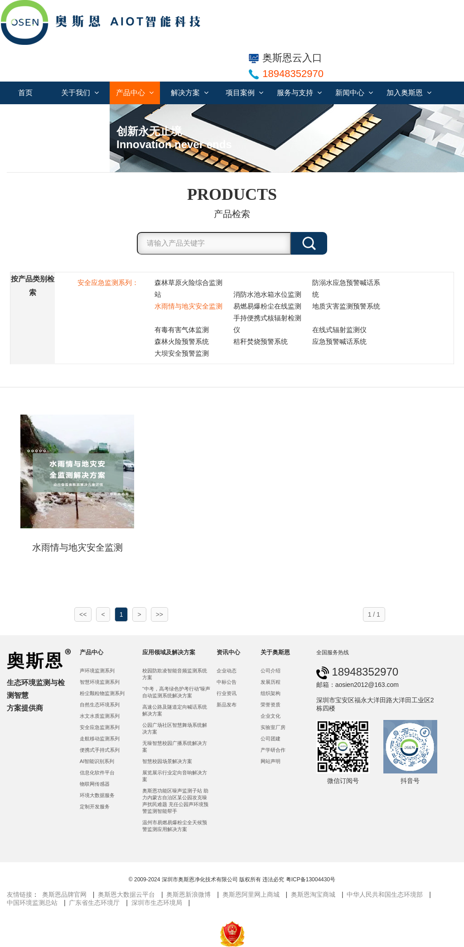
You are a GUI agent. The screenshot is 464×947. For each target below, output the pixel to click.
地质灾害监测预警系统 (346, 306)
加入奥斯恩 (409, 93)
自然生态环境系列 (100, 704)
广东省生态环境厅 (94, 902)
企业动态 (227, 670)
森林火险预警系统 (182, 341)
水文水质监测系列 (100, 716)
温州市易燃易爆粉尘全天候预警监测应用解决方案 (174, 826)
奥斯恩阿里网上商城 (251, 894)
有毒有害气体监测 (182, 329)
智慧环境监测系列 (100, 682)
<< (83, 614)
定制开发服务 (95, 806)
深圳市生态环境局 (156, 902)
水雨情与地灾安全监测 (188, 306)
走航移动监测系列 (100, 738)
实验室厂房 (273, 727)
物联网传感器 (95, 784)
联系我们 (29, 115)
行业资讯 (227, 693)
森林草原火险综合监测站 (188, 288)
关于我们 (80, 93)
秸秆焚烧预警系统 (260, 341)
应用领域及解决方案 (168, 652)
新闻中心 (354, 93)
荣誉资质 (270, 704)
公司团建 (270, 738)
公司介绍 (270, 670)
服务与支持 (299, 93)
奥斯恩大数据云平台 (126, 894)
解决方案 (189, 93)
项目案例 (244, 93)
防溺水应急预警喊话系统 (346, 288)
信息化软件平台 (97, 772)
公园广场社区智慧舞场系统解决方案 (174, 728)
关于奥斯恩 (275, 652)
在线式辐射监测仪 (339, 329)
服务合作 (84, 115)
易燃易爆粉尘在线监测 (267, 306)
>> (159, 614)
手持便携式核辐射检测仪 (267, 323)
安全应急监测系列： (108, 282)
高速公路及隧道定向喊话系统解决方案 (174, 710)
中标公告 (227, 682)
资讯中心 (228, 652)
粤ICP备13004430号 (310, 879)
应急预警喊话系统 (339, 341)
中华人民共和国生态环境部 (385, 894)
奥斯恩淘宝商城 (313, 894)
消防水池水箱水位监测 (267, 294)
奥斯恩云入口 (285, 57)
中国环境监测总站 (32, 902)
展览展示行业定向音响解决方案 (174, 776)
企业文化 (270, 716)
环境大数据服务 (97, 795)
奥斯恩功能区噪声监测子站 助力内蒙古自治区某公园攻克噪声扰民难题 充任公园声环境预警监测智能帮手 (175, 801)
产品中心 (135, 93)
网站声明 (270, 761)
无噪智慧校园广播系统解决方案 (174, 746)
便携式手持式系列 (100, 750)
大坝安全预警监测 (182, 353)
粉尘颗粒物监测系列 (102, 693)
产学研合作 (273, 750)
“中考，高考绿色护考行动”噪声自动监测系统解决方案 (176, 692)
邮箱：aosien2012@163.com (357, 684)
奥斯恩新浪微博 (188, 894)
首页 (25, 93)
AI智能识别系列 (97, 761)
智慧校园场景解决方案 (167, 761)
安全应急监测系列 (100, 727)
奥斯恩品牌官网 (64, 894)
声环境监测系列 (97, 670)
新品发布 (227, 704)
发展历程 (270, 682)
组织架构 (270, 693)
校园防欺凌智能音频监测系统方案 (174, 674)
